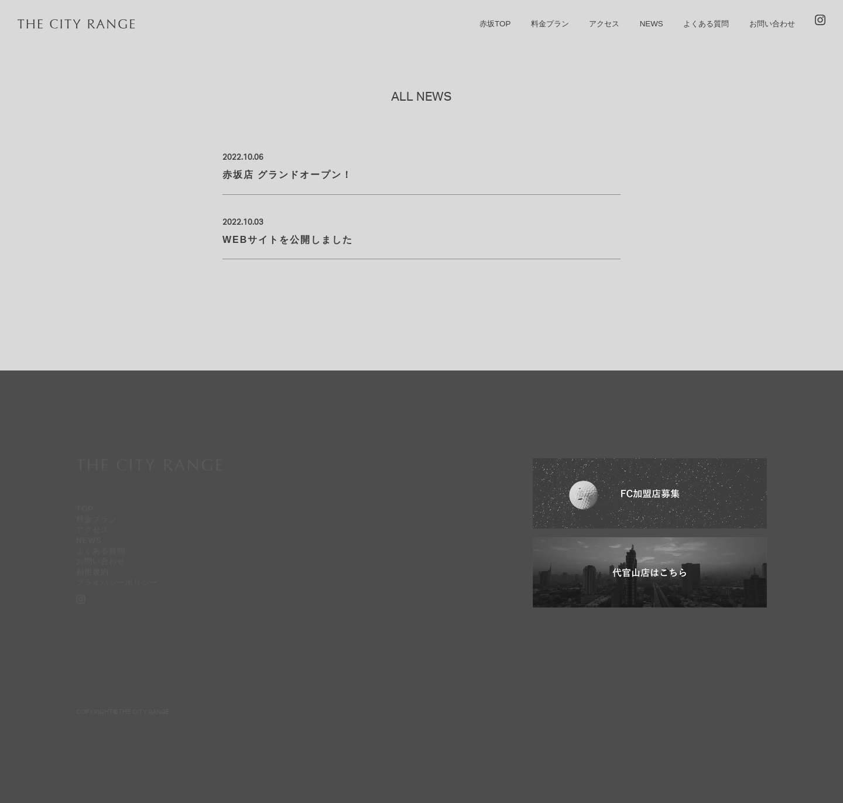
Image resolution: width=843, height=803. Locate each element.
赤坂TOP (494, 23)
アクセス (604, 23)
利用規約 (92, 572)
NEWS (651, 23)
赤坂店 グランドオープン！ (287, 175)
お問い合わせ (772, 23)
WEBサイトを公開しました (287, 240)
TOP (85, 509)
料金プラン (550, 23)
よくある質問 (706, 23)
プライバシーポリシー (117, 582)
